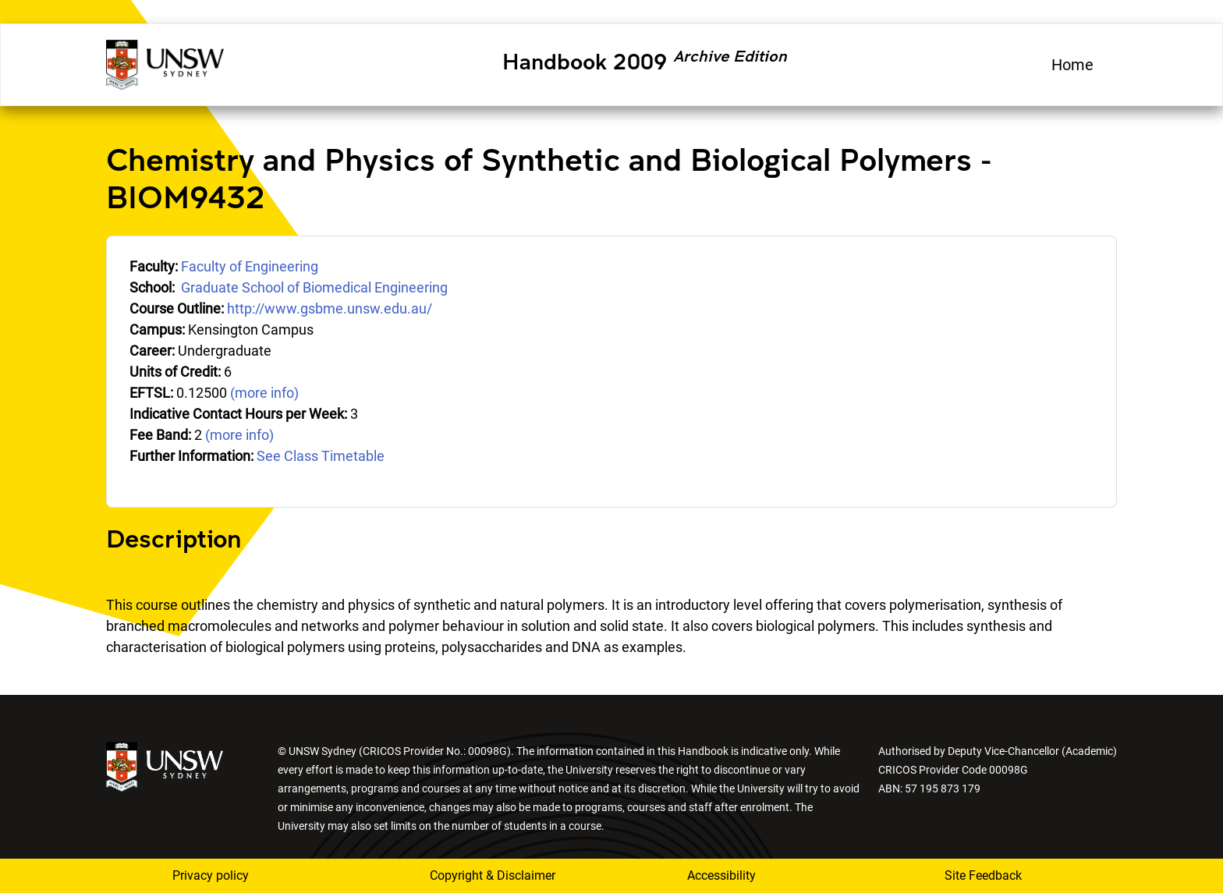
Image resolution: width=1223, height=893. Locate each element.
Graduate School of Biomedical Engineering (314, 287)
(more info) (264, 392)
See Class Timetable (321, 456)
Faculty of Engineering (249, 266)
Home (1072, 64)
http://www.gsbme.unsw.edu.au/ (329, 308)
